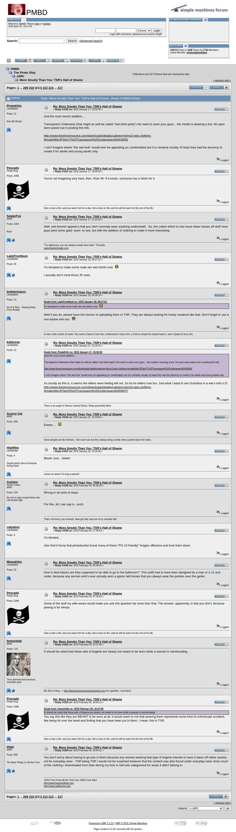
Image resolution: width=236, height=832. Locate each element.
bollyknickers (16, 291)
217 (60, 88)
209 (25, 88)
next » (227, 80)
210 (31, 88)
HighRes (13, 447)
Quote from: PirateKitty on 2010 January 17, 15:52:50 (73, 352)
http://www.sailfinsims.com (57, 786)
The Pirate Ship (24, 72)
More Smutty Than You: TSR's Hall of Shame (51, 80)
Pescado (13, 168)
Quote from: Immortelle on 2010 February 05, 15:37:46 (73, 709)
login (37, 24)
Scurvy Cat (14, 413)
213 (51, 88)
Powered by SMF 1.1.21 (101, 823)
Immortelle (14, 641)
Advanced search (90, 41)
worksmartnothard (197, 52)
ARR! (20, 76)
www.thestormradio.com (56, 248)
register (46, 24)
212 (45, 88)
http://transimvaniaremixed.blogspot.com (84, 691)
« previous (218, 80)
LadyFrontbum (17, 256)
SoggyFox (14, 216)
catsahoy (13, 527)
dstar (10, 746)
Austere (12, 482)
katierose (13, 342)
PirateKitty (14, 105)
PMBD (15, 69)
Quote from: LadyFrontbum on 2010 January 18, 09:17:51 (75, 301)
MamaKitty (14, 561)
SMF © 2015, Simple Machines (131, 823)
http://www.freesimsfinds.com (59, 783)
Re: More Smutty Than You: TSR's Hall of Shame (87, 106)
